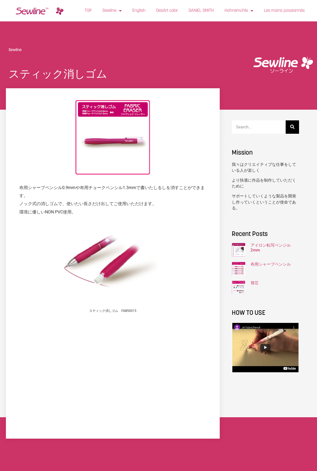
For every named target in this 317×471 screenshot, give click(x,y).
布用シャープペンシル (271, 264)
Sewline (112, 11)
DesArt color (167, 11)
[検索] (292, 127)
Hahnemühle (239, 11)
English (139, 11)
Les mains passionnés (284, 11)
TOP (88, 11)
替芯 (255, 283)
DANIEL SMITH (201, 11)
